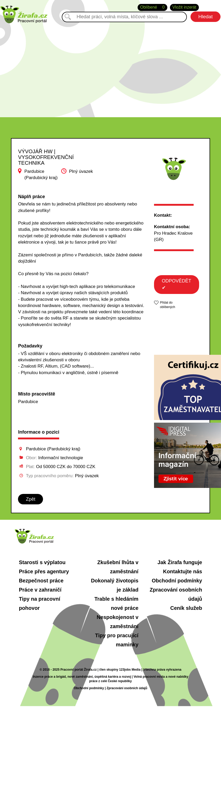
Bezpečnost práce (41, 580)
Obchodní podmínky (177, 580)
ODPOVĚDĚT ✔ (176, 284)
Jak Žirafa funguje (179, 562)
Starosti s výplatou (42, 562)
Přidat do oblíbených (167, 305)
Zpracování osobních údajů (127, 688)
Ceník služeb (186, 608)
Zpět (30, 499)
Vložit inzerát (185, 7)
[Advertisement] (110, 67)
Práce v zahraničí (40, 590)
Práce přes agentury (44, 571)
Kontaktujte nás (182, 571)
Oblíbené (152, 7)
